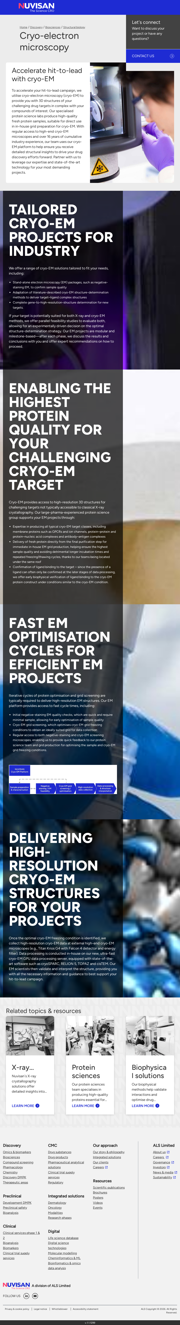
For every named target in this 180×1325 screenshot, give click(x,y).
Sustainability (162, 1177)
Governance (161, 1162)
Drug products (58, 1157)
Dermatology (57, 1203)
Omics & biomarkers (17, 1152)
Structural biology (74, 27)
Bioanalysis (10, 1213)
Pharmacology (13, 1167)
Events (97, 1208)
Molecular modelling (62, 1253)
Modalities (55, 1213)
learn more (23, 1106)
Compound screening (18, 1162)
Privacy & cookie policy (17, 1309)
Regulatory (55, 1182)
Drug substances (59, 1152)
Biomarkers (11, 1248)
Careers (98, 1167)
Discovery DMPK (14, 1177)
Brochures (100, 1192)
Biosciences (52, 27)
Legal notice (40, 1309)
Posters (98, 1197)
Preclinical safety (15, 1208)
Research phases (59, 1218)
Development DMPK (17, 1203)
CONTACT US (143, 56)
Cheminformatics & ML (64, 1258)
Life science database (63, 1238)
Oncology (55, 1208)
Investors (159, 1167)
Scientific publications (109, 1187)
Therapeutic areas (15, 1182)
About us (159, 1152)
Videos (98, 1203)
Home (23, 27)
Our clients (100, 1162)
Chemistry (10, 1172)
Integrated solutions (107, 1157)
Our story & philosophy (108, 1152)
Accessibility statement (85, 1309)
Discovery (36, 27)
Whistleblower (60, 1309)
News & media (163, 1172)
